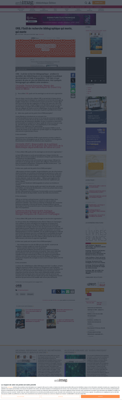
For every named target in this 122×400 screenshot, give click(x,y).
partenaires (10, 387)
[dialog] (61, 388)
